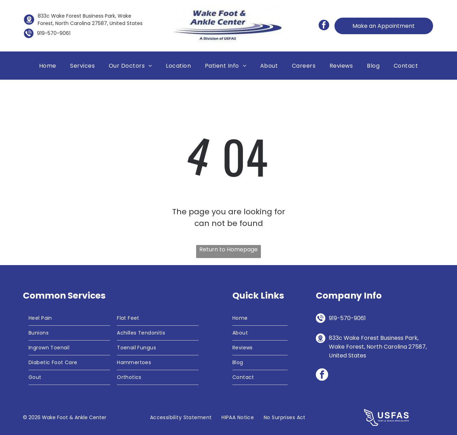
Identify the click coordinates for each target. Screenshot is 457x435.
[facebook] (324, 26)
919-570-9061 (53, 33)
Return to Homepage (228, 249)
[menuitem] (48, 66)
